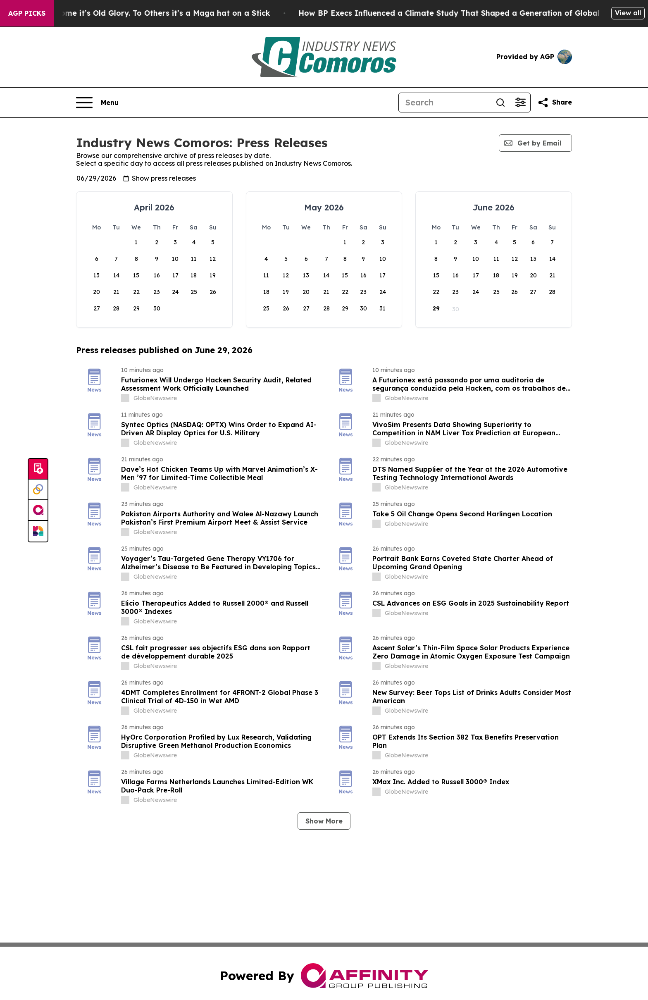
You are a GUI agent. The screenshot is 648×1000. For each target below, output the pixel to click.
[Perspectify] (38, 490)
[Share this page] (554, 102)
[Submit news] (38, 469)
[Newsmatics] (38, 531)
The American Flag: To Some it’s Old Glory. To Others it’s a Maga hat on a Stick (155, 13)
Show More (324, 821)
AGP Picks (26, 13)
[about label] (125, 398)
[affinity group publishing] (38, 510)
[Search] (445, 102)
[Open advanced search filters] (520, 102)
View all (628, 13)
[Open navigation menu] (97, 102)
